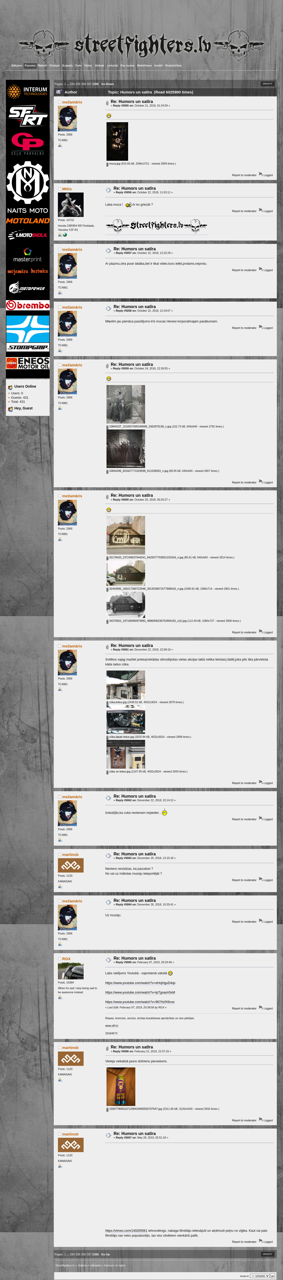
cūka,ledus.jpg (117, 702)
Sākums (16, 65)
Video (88, 65)
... (68, 83)
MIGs (67, 189)
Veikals (99, 65)
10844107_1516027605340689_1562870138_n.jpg (139, 426)
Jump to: (244, 1276)
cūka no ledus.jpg (118, 771)
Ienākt (158, 65)
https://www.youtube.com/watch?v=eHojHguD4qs (140, 983)
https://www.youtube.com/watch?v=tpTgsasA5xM (140, 992)
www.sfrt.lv (111, 1025)
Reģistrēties (173, 65)
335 (77, 83)
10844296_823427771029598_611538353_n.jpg (137, 470)
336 (83, 83)
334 (72, 83)
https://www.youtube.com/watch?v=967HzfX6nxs (139, 1002)
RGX (66, 959)
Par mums (128, 65)
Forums (30, 65)
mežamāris (72, 102)
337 (89, 83)
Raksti (42, 65)
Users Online (25, 386)
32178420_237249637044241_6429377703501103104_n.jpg (145, 557)
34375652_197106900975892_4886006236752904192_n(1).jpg (147, 620)
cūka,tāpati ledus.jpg (120, 736)
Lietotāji (112, 65)
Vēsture (54, 65)
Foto (78, 65)
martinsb (70, 854)
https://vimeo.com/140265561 (126, 1231)
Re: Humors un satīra (132, 101)
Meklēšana (144, 65)
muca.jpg (113, 163)
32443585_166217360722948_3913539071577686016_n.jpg (145, 588)
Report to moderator (244, 175)
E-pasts (68, 65)
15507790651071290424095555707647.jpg (134, 1108)
